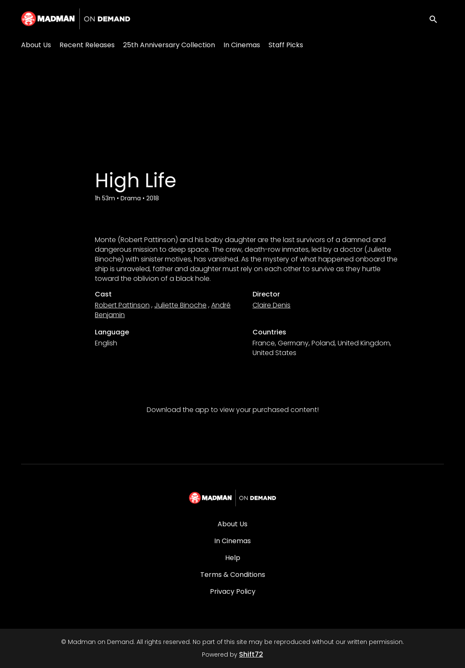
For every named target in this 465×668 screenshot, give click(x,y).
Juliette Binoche (180, 305)
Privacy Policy (232, 591)
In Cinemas (241, 45)
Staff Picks (286, 45)
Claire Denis (271, 305)
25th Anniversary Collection (169, 45)
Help (232, 558)
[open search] (436, 19)
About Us (36, 45)
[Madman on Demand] (232, 498)
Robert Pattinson (122, 305)
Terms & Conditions (232, 574)
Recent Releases (87, 45)
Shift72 (251, 654)
